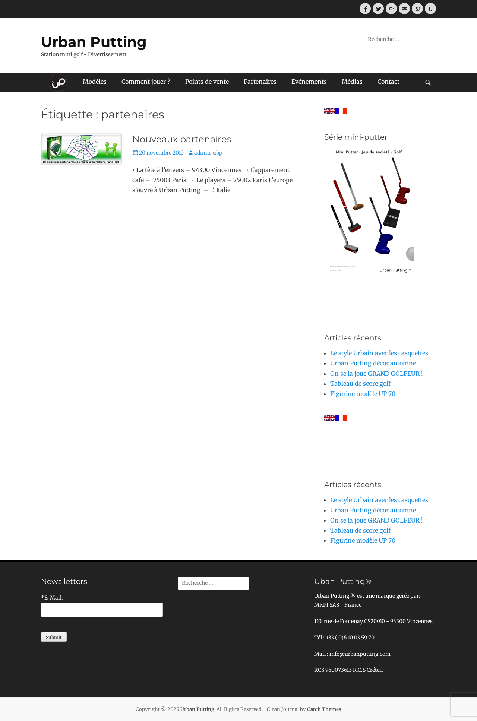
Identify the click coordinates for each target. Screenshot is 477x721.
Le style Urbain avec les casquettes (379, 353)
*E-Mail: (52, 597)
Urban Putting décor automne (373, 363)
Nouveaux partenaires (181, 139)
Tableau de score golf (360, 383)
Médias (352, 81)
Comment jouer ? (145, 81)
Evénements (309, 81)
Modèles (95, 81)
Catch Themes (324, 709)
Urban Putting (94, 42)
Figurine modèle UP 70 (362, 393)
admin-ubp (208, 152)
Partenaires (260, 81)
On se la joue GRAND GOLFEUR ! (376, 373)
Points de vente (207, 81)
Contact (388, 81)
